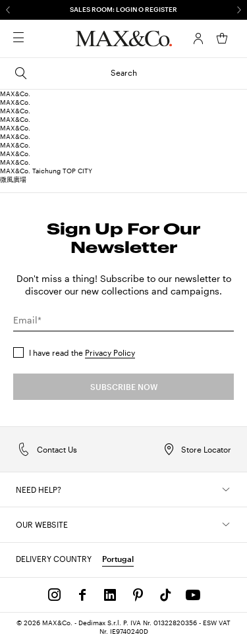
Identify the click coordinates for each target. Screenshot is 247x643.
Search (75, 73)
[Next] (239, 10)
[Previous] (8, 10)
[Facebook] (82, 595)
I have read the (82, 352)
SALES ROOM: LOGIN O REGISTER (123, 9)
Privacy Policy (110, 352)
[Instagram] (55, 595)
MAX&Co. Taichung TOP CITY (46, 171)
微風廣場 (13, 179)
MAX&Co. (15, 94)
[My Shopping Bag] (222, 38)
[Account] (198, 38)
